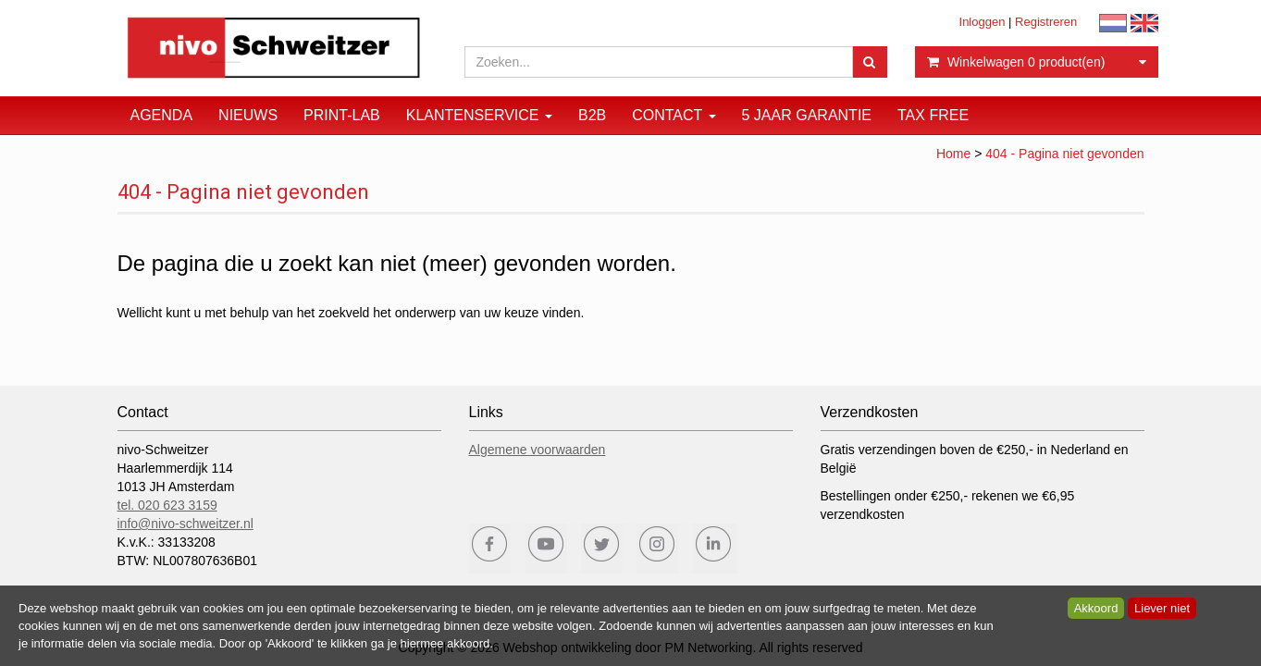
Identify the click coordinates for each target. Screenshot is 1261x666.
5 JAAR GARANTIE (807, 115)
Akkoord (1096, 608)
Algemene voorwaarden (537, 449)
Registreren (1046, 22)
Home (953, 153)
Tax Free (933, 115)
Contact (673, 115)
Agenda (161, 115)
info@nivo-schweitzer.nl (185, 523)
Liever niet (1162, 608)
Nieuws (248, 115)
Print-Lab (341, 115)
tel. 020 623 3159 (167, 505)
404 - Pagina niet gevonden (1064, 153)
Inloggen (982, 22)
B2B (592, 115)
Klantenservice (479, 115)
